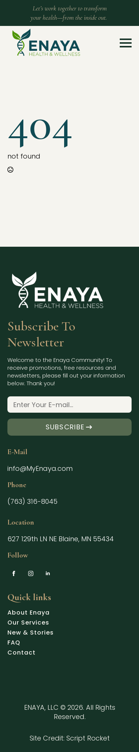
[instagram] (30, 573)
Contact (21, 653)
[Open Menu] (126, 43)
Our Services (28, 623)
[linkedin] (48, 573)
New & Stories (30, 633)
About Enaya (28, 613)
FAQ (13, 643)
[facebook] (13, 573)
